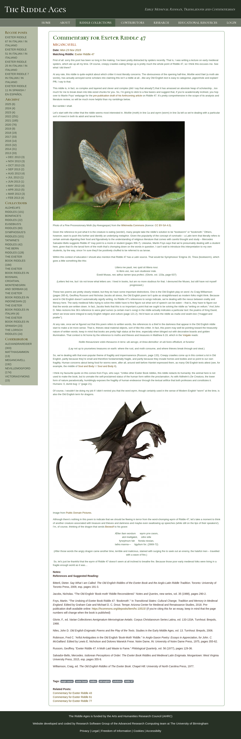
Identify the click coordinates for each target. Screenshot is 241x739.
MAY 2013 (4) (219, 185)
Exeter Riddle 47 (44, 54)
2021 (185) (214, 120)
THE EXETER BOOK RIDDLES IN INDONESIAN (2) (220, 297)
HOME (46, 23)
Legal (95, 730)
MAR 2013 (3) (219, 193)
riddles (52, 681)
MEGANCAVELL (24, 45)
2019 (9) (213, 128)
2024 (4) (213, 108)
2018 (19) (214, 132)
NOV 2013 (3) (219, 161)
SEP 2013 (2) (219, 169)
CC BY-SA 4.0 (121, 225)
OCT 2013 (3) (219, 165)
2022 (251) (214, 116)
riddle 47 (88, 681)
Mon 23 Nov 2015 (30, 50)
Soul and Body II (66, 366)
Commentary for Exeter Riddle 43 (31, 693)
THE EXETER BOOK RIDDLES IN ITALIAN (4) (220, 309)
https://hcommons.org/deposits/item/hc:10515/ (78, 608)
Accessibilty (153, 730)
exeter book (40, 681)
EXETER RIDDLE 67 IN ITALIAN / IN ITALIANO (219, 41)
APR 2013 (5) (219, 189)
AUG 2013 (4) (219, 173)
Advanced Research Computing (138, 723)
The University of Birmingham (189, 723)
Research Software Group (93, 723)
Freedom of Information (116, 730)
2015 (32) (214, 145)
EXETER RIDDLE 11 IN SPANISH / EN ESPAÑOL (219, 90)
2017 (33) (214, 136)
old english (64, 681)
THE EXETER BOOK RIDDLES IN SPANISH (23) (220, 321)
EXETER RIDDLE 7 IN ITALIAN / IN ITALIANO (220, 78)
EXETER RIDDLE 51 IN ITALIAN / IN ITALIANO (219, 53)
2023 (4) (213, 112)
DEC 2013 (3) (219, 157)
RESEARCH (161, 23)
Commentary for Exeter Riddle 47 (58, 37)
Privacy (84, 730)
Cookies (138, 730)
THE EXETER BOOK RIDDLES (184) (218, 260)
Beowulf (69, 526)
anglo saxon (26, 681)
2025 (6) (213, 104)
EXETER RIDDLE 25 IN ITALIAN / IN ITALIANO (219, 65)
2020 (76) (214, 124)
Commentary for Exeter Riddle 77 (31, 700)
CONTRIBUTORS (132, 23)
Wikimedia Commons (92, 225)
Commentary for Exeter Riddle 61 (31, 697)
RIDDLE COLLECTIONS (95, 23)
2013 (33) (214, 153)
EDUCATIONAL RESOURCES (197, 23)
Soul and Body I (46, 366)
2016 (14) (214, 140)
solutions (76, 681)
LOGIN (231, 23)
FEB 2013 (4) (219, 197)
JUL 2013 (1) (219, 177)
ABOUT (65, 23)
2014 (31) (214, 148)
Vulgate (146, 335)
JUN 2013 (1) (219, 181)
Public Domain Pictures (37, 512)
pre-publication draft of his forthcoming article (77, 95)
